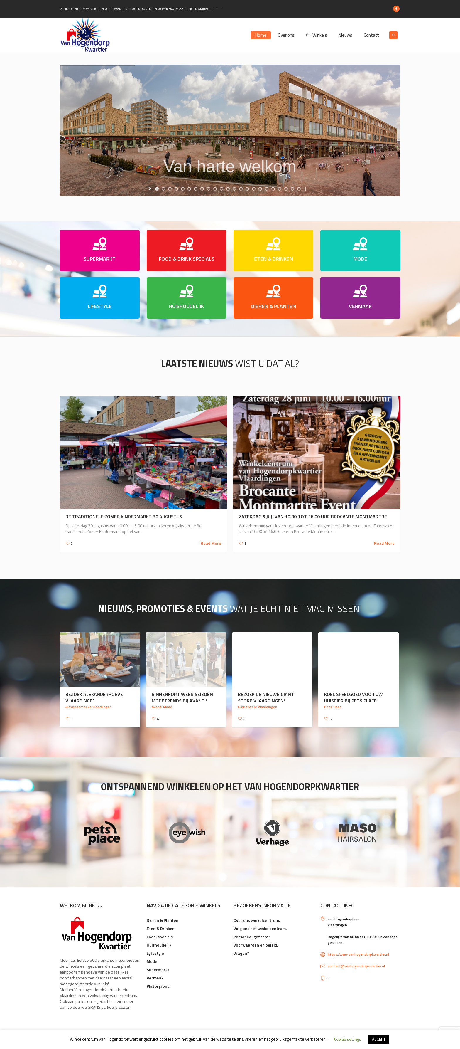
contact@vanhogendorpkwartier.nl (356, 966)
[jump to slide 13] (234, 189)
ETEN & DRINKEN (273, 259)
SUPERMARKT (100, 259)
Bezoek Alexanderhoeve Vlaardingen (94, 697)
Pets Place (332, 707)
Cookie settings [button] (347, 1039)
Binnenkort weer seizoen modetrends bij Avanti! (182, 697)
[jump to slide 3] (170, 189)
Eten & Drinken (161, 928)
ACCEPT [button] (378, 1039)
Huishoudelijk (159, 945)
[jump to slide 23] (299, 189)
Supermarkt (158, 969)
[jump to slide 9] (208, 189)
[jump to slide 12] (228, 189)
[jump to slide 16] (254, 189)
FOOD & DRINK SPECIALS (186, 259)
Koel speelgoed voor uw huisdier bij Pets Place (353, 697)
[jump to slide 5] (183, 189)
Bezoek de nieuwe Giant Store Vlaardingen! (266, 697)
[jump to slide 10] (215, 189)
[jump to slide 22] (292, 189)
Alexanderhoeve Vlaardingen (88, 707)
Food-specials (160, 937)
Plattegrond (158, 986)
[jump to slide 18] (266, 189)
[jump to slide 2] (163, 189)
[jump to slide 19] (273, 189)
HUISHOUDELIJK (186, 306)
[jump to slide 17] (260, 189)
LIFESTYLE (100, 306)
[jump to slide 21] (286, 189)
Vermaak (155, 978)
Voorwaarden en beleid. (256, 945)
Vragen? (241, 953)
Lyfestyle (155, 953)
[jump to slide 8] (202, 189)
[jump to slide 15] (247, 189)
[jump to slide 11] (221, 189)
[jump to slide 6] (189, 189)
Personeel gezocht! (252, 937)
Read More (211, 543)
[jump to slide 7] (195, 189)
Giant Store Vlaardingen (257, 707)
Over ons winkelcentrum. (257, 920)
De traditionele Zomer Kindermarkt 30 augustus (123, 516)
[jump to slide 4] (176, 189)
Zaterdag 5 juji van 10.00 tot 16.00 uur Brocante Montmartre (313, 516)
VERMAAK (360, 306)
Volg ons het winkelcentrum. (260, 928)
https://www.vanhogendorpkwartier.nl (358, 954)
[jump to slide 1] (157, 189)
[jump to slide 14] (241, 189)
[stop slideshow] (305, 189)
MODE (360, 259)
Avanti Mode (162, 707)
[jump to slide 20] (279, 189)
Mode (152, 961)
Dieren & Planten (162, 920)
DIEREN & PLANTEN (273, 306)
